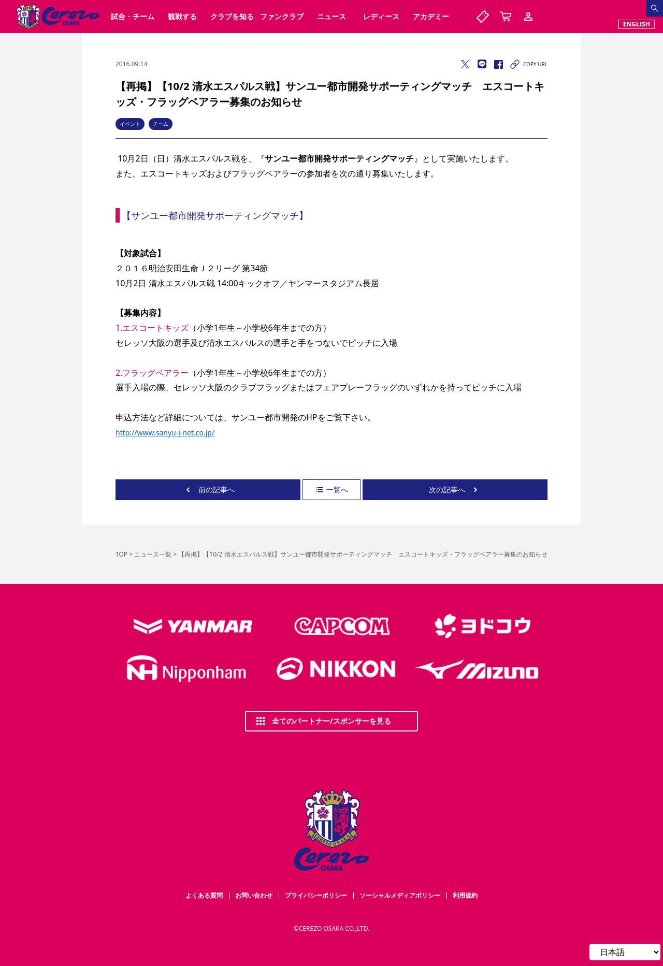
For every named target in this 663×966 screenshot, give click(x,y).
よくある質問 (204, 895)
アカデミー (431, 16)
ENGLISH (636, 24)
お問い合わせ (253, 895)
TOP (121, 554)
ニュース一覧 (152, 554)
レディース (381, 16)
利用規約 (465, 895)
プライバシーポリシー (316, 895)
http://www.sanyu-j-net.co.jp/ (165, 432)
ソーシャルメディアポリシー (399, 895)
